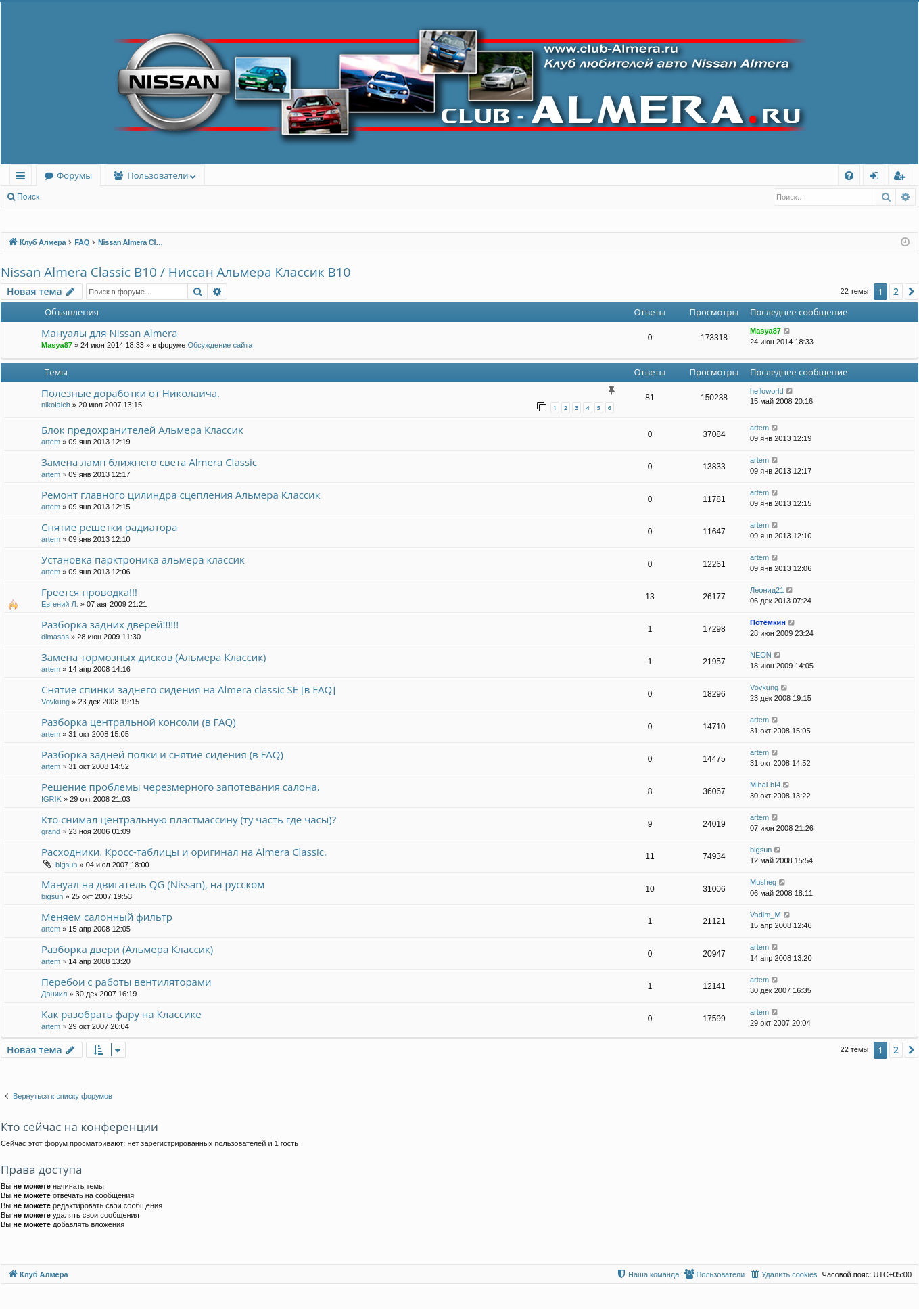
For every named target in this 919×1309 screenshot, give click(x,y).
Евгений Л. (59, 604)
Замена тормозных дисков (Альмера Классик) (153, 657)
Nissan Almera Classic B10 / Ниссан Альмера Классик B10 (175, 272)
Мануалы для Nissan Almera (109, 333)
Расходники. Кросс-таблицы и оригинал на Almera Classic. (184, 851)
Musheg (763, 882)
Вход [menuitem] (877, 177)
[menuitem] (849, 175)
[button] (911, 291)
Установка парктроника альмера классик (143, 559)
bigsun (66, 864)
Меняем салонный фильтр (106, 916)
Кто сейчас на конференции (79, 1126)
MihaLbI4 (765, 785)
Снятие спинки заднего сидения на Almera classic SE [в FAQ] (188, 689)
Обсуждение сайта (219, 345)
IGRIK (51, 799)
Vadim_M (765, 915)
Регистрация (121, 197)
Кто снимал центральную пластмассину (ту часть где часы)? (188, 819)
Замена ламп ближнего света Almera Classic (149, 462)
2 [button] (896, 291)
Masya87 (56, 345)
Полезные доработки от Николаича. (130, 393)
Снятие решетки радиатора (109, 527)
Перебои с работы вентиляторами (126, 981)
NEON (761, 655)
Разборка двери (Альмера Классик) (127, 949)
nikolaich (55, 404)
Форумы (74, 175)
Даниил (54, 994)
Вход (69, 197)
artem (50, 442)
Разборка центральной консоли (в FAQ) (138, 722)
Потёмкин (768, 622)
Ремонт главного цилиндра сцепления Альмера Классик (180, 494)
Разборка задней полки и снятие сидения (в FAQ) (162, 754)
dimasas (55, 637)
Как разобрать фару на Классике (121, 1014)
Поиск (28, 197)
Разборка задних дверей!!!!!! (110, 624)
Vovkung (55, 701)
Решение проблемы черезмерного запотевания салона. (180, 787)
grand (50, 831)
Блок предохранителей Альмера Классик (142, 429)
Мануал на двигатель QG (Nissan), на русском (152, 884)
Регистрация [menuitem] (902, 177)
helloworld (767, 391)
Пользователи (157, 175)
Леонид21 (767, 590)
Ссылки (23, 177)
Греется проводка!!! (89, 592)
